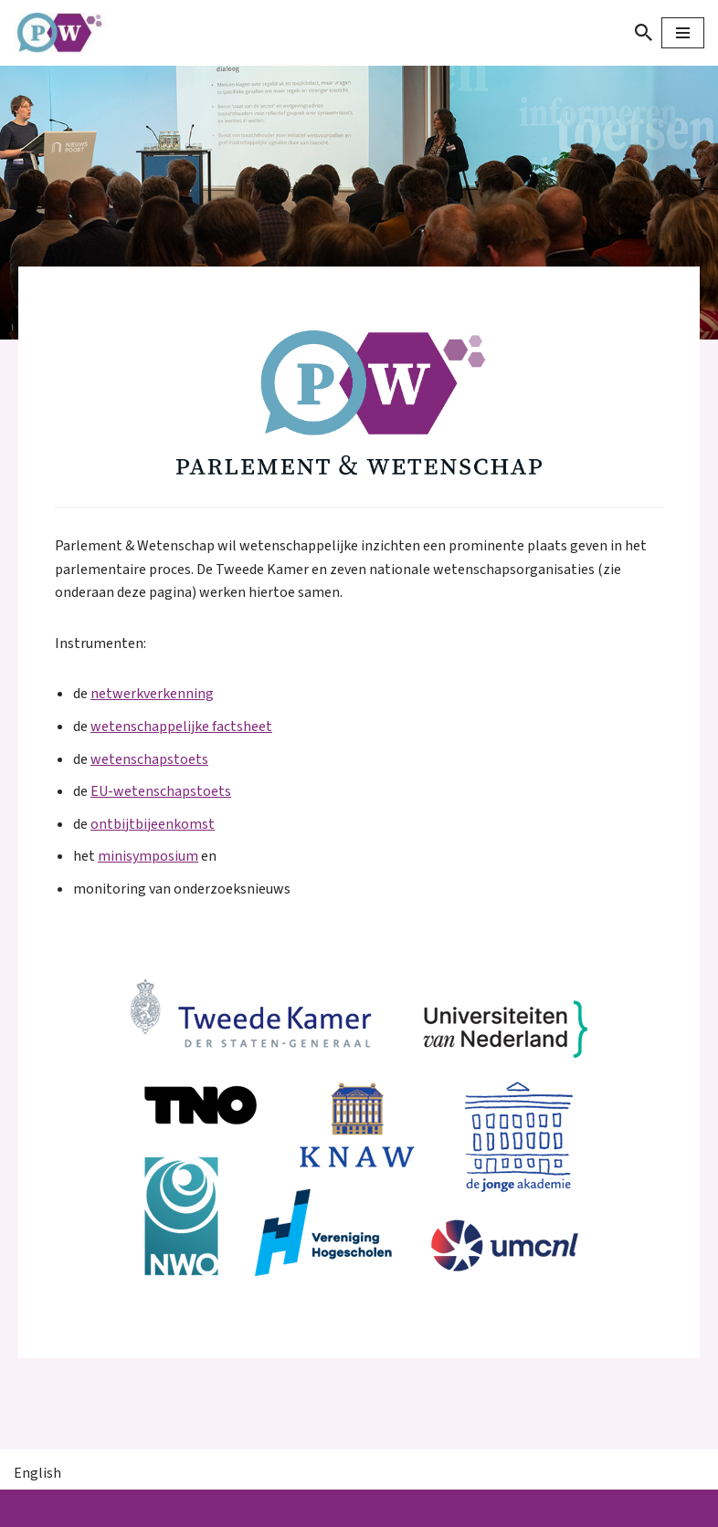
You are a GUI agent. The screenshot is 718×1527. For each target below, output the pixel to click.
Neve (246, 1508)
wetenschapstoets (149, 759)
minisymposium (148, 856)
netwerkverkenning (152, 694)
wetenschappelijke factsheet (181, 726)
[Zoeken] (643, 32)
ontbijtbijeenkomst (152, 824)
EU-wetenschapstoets (160, 791)
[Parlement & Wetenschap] (68, 33)
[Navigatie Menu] (682, 32)
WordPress (454, 1508)
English (37, 1473)
